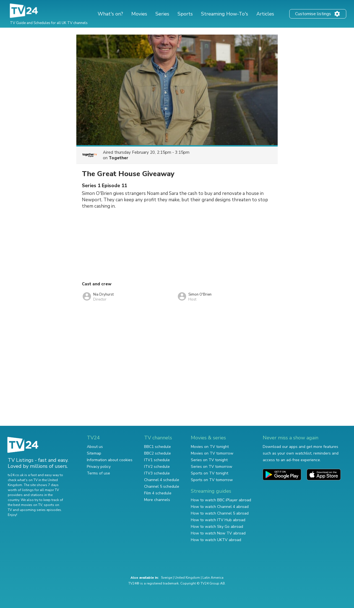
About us (95, 446)
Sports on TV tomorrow (212, 479)
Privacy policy (99, 466)
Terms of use (98, 473)
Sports (185, 14)
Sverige (166, 577)
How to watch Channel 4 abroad (220, 506)
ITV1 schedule (157, 460)
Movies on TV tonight (210, 446)
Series (162, 14)
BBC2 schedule (157, 453)
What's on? (110, 14)
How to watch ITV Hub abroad (218, 520)
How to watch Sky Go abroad (217, 526)
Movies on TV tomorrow (212, 453)
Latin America (212, 577)
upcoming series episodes (40, 510)
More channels (157, 499)
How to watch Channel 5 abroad (220, 513)
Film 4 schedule (157, 493)
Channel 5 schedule (161, 486)
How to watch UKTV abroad (216, 539)
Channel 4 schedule (161, 479)
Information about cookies (109, 460)
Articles (265, 14)
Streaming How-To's (224, 14)
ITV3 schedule (157, 473)
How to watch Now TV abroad (218, 533)
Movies (139, 14)
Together (118, 158)
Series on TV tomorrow (211, 466)
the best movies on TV (25, 505)
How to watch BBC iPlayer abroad (221, 500)
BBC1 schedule (157, 446)
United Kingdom (187, 577)
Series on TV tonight (209, 460)
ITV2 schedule (157, 466)
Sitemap (94, 453)
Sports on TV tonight (209, 473)
